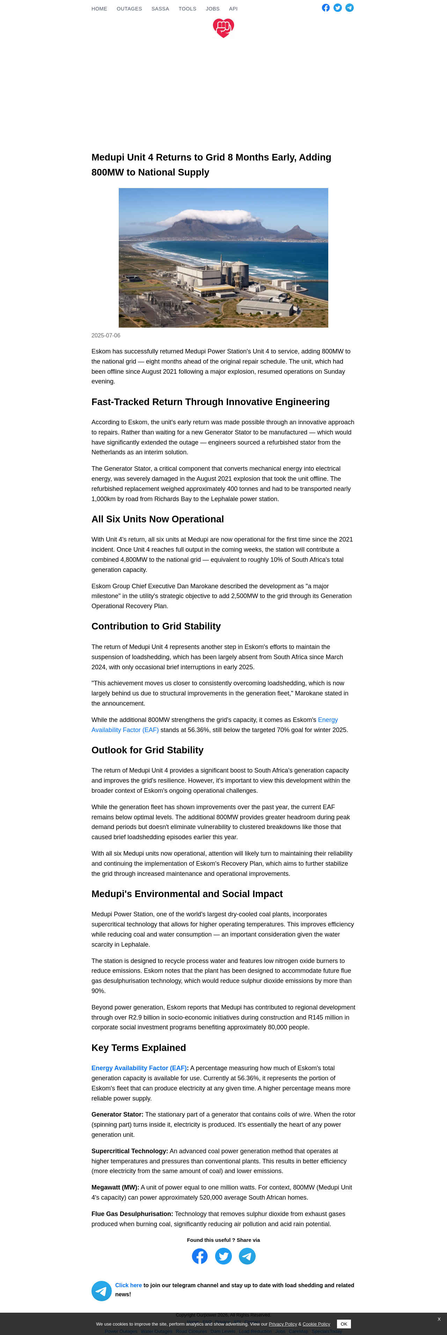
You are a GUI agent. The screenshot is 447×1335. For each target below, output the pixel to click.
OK (343, 1324)
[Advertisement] (223, 93)
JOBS (213, 9)
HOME (99, 9)
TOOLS (187, 9)
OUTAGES (129, 9)
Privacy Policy (283, 1324)
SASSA (160, 9)
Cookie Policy (316, 1324)
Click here (128, 1285)
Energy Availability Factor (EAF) (139, 1068)
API (233, 9)
